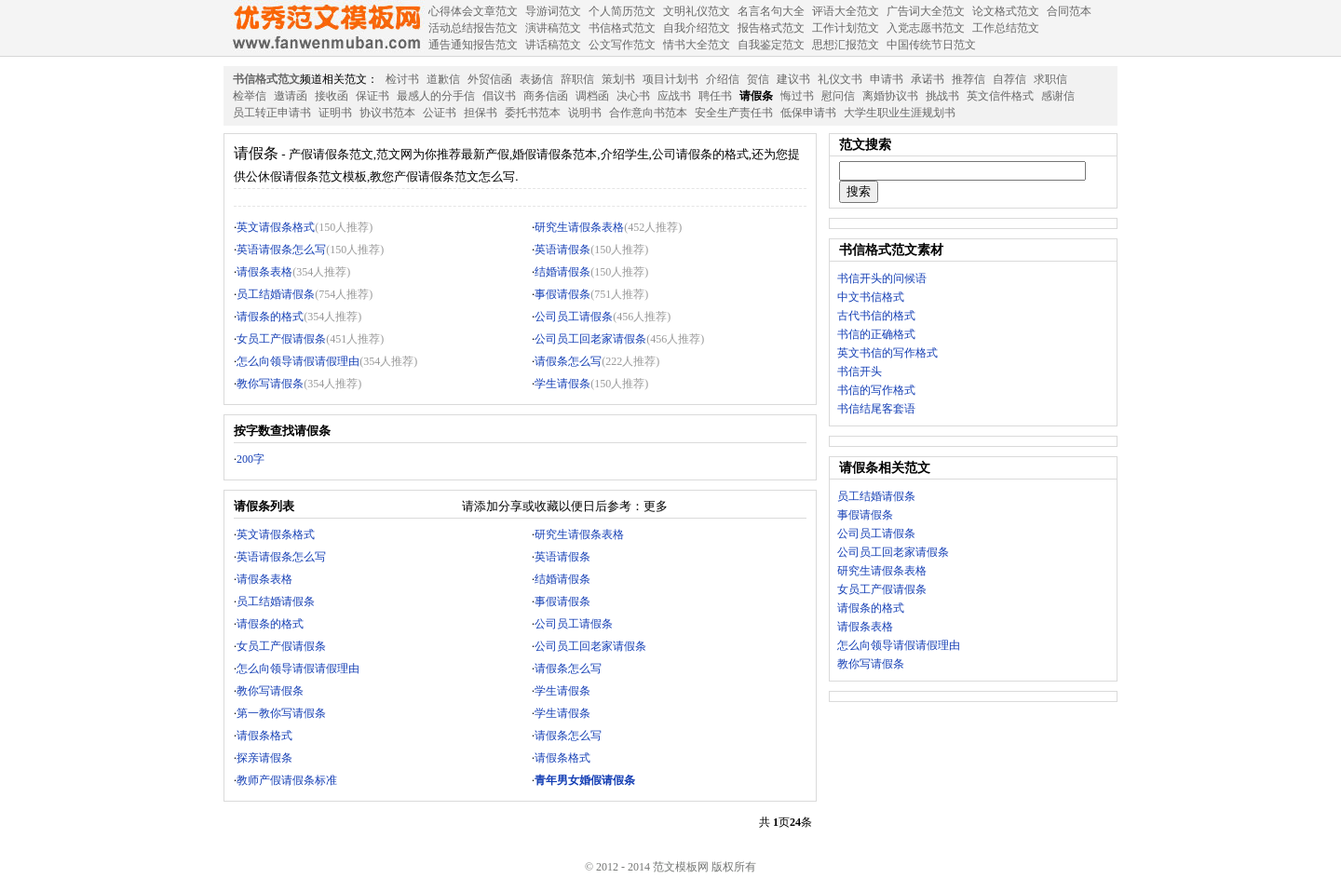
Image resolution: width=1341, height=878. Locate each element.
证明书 (335, 112)
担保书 (480, 112)
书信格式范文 (266, 79)
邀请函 (290, 95)
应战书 (674, 95)
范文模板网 (326, 28)
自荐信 (1009, 79)
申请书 (886, 79)
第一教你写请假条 (281, 713)
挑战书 (942, 95)
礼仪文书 (840, 79)
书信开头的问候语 (882, 278)
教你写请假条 (270, 383)
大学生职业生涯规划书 (899, 112)
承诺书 (927, 79)
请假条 (756, 95)
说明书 (585, 112)
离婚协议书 (890, 95)
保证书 (372, 95)
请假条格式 (264, 735)
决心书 (633, 95)
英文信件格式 (1000, 95)
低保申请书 (808, 112)
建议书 (793, 79)
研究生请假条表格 (579, 227)
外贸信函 (489, 79)
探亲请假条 (264, 757)
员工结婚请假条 (276, 294)
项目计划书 (670, 79)
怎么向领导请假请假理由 (298, 361)
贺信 (758, 79)
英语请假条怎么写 (281, 249)
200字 (250, 459)
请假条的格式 (270, 316)
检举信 (249, 95)
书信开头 (859, 371)
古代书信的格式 (876, 315)
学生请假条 (562, 383)
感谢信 (1058, 95)
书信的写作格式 (876, 390)
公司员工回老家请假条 (590, 338)
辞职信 (577, 79)
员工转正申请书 (272, 112)
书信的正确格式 (876, 334)
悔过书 (797, 95)
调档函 (592, 95)
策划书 (618, 79)
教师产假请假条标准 (287, 780)
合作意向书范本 (648, 112)
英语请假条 (562, 249)
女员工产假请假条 (281, 338)
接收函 (331, 95)
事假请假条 (562, 294)
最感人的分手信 (436, 95)
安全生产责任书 (734, 112)
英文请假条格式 (276, 227)
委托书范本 (533, 112)
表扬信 (536, 79)
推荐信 (968, 79)
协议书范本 (387, 112)
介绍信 (722, 79)
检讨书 (402, 79)
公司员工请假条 (574, 316)
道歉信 (443, 79)
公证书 (439, 112)
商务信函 (545, 95)
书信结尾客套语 (876, 408)
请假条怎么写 (568, 361)
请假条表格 (264, 271)
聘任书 (715, 95)
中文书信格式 (870, 297)
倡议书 (499, 95)
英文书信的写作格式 (887, 352)
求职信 (1050, 79)
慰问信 (838, 95)
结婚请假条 (562, 271)
